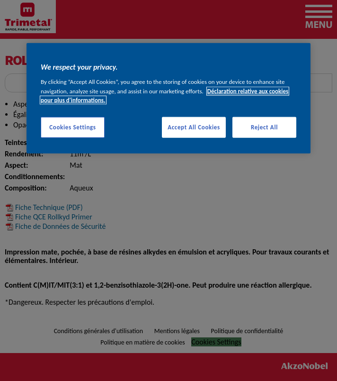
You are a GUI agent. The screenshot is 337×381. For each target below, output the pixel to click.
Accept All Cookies (194, 126)
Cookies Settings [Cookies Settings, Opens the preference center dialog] (72, 126)
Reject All (264, 126)
